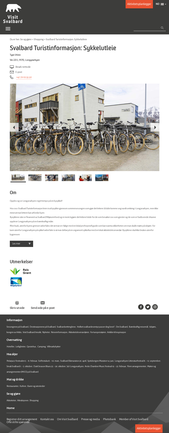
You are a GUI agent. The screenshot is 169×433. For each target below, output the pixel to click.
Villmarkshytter (53, 346)
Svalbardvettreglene (66, 327)
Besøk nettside (23, 67)
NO (157, 4)
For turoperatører (98, 332)
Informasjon (14, 320)
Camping (41, 346)
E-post (18, 72)
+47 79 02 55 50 (24, 77)
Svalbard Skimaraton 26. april (73, 361)
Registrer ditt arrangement (22, 419)
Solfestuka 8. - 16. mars (48, 361)
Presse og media (90, 419)
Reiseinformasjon (59, 332)
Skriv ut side (17, 308)
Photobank (109, 419)
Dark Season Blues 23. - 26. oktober (49, 366)
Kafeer (23, 386)
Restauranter (12, 386)
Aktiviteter (11, 400)
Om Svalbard (122, 327)
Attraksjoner (22, 400)
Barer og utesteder (36, 386)
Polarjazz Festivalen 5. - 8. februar (22, 361)
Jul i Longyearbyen (75, 366)
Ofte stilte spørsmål (18, 422)
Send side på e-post (43, 308)
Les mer (16, 243)
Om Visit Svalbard (67, 419)
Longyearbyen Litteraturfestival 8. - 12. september (137, 361)
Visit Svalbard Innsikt (32, 332)
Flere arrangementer (136, 366)
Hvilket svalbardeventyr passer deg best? (96, 327)
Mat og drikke (15, 379)
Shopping (34, 400)
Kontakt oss (47, 419)
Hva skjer (12, 354)
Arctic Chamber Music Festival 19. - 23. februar (105, 366)
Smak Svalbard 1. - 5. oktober (19, 366)
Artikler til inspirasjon (116, 332)
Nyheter (46, 332)
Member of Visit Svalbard (133, 419)
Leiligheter (20, 346)
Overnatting (14, 340)
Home (10, 408)
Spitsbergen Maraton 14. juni (100, 361)
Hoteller (10, 346)
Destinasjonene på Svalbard (43, 327)
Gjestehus (31, 346)
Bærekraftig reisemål (138, 327)
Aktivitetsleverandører (79, 332)
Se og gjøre (13, 393)
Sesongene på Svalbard (17, 327)
